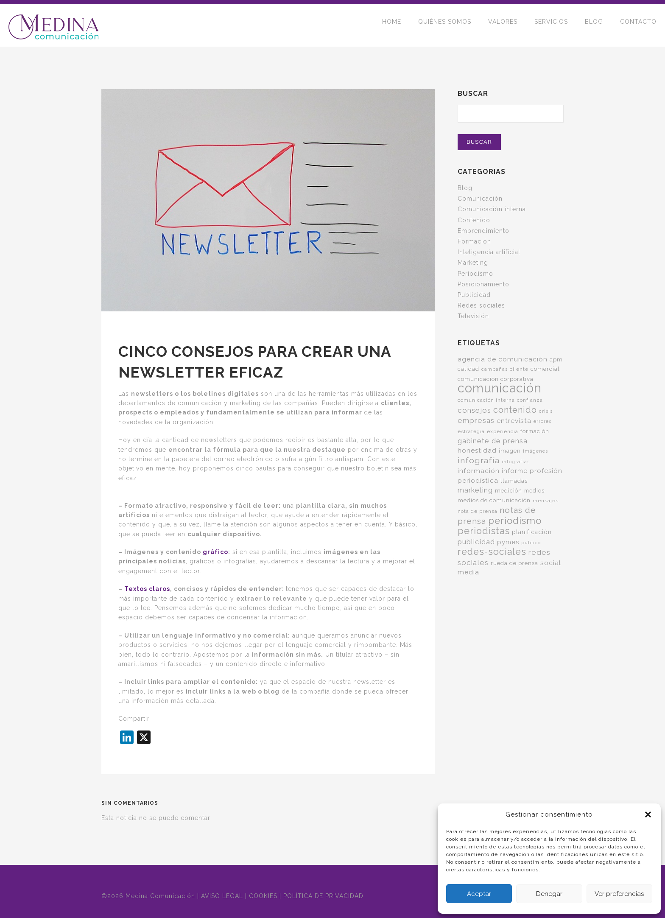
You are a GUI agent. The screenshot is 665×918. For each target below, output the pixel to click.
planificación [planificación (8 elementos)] (532, 532)
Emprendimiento (483, 230)
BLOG (594, 25)
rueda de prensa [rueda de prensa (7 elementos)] (514, 563)
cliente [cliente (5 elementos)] (519, 369)
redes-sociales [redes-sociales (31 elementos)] (492, 551)
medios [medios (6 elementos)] (534, 490)
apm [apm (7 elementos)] (556, 359)
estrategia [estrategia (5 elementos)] (471, 431)
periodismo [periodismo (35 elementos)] (515, 520)
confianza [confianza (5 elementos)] (530, 400)
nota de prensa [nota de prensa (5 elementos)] (477, 511)
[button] (648, 814)
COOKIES (263, 896)
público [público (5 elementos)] (531, 543)
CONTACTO (638, 25)
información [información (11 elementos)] (479, 471)
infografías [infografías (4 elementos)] (516, 461)
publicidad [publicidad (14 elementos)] (476, 541)
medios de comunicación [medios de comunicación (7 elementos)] (494, 500)
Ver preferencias (619, 894)
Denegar (549, 894)
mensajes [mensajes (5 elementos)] (546, 501)
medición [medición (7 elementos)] (508, 490)
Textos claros (147, 588)
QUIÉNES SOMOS (444, 25)
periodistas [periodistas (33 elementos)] (484, 531)
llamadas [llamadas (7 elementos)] (514, 480)
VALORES (502, 25)
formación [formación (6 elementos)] (534, 431)
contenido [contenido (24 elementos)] (515, 410)
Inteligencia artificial (489, 252)
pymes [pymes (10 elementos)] (508, 542)
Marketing (473, 262)
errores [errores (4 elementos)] (542, 421)
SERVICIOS (551, 25)
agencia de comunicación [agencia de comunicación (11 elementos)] (503, 359)
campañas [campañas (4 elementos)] (494, 369)
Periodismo (475, 273)
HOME (391, 25)
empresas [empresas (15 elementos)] (476, 420)
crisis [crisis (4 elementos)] (546, 411)
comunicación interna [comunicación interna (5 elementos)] (486, 400)
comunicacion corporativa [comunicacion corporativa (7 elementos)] (496, 378)
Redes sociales (481, 305)
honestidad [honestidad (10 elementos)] (477, 450)
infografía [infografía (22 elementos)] (479, 460)
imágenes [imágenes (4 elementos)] (535, 450)
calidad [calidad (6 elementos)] (468, 369)
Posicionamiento (483, 284)
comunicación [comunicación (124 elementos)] (500, 388)
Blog (465, 188)
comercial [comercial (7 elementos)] (545, 368)
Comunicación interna (492, 209)
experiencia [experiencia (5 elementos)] (502, 431)
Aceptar (479, 894)
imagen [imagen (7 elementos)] (510, 450)
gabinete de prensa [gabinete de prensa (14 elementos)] (493, 441)
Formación (474, 241)
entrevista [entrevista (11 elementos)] (514, 421)
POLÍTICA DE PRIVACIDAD (323, 896)
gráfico (215, 552)
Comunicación (480, 198)
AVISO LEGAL (222, 896)
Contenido (474, 220)
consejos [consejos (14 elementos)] (474, 410)
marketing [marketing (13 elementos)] (475, 490)
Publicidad (474, 294)
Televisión (473, 316)
